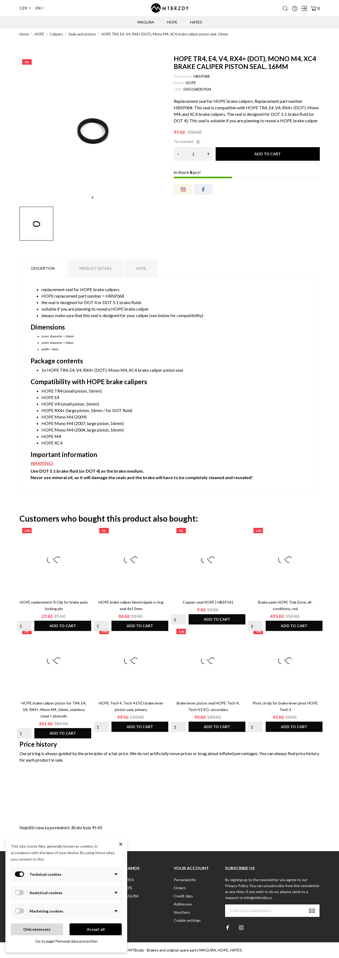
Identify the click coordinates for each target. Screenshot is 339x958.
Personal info (185, 879)
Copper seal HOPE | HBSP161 (208, 602)
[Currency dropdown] (25, 8)
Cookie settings (187, 920)
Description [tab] (43, 268)
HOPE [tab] (141, 268)
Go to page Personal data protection (66, 941)
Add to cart (267, 154)
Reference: (183, 76)
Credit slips (183, 896)
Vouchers (182, 912)
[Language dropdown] (40, 8)
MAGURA (145, 22)
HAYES (128, 879)
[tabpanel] (92, 130)
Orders (180, 887)
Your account (191, 868)
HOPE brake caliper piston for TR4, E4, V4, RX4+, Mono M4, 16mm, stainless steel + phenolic (53, 709)
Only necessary (36, 929)
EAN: (178, 89)
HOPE (191, 82)
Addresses (183, 904)
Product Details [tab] (95, 268)
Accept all (96, 929)
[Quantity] (193, 154)
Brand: (179, 82)
